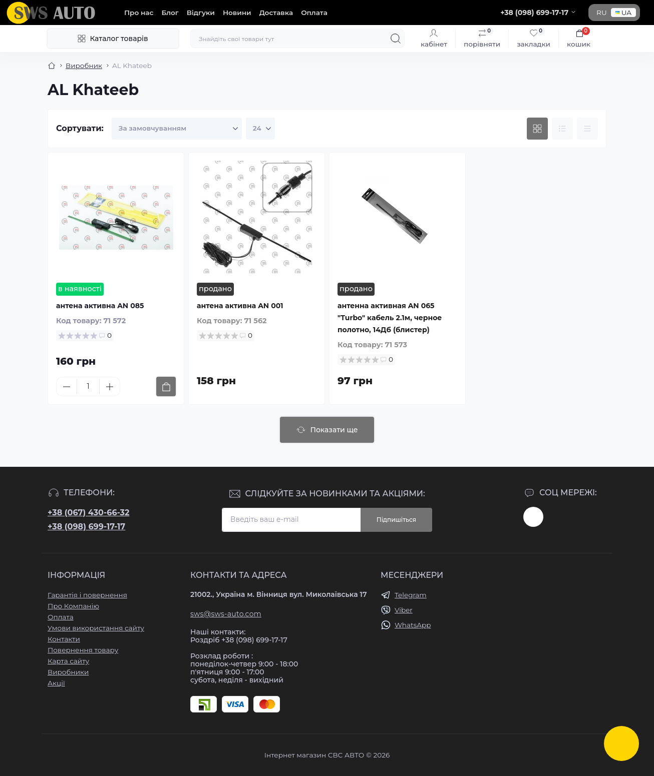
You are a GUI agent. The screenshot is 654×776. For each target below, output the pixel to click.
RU (601, 13)
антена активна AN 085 (100, 305)
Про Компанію (73, 606)
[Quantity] (88, 386)
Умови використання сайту (96, 628)
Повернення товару (83, 650)
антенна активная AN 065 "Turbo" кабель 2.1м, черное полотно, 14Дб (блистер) (390, 317)
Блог (169, 13)
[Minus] (67, 387)
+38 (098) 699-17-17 (86, 526)
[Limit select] (260, 129)
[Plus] (110, 387)
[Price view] (587, 129)
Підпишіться (396, 519)
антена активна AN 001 (240, 305)
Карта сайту (68, 661)
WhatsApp (413, 625)
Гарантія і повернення (87, 595)
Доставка (276, 13)
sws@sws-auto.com (225, 613)
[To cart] (166, 386)
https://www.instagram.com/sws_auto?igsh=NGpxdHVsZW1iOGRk (533, 517)
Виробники (68, 672)
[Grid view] (537, 129)
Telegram (411, 595)
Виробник (84, 66)
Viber (404, 610)
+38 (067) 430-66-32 (88, 512)
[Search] (396, 38)
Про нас (138, 13)
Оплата (314, 13)
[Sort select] (177, 129)
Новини (237, 13)
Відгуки (201, 13)
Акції (56, 683)
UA (623, 13)
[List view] (562, 129)
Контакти (64, 639)
